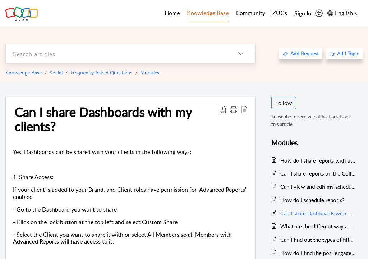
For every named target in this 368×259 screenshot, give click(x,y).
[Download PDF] (222, 109)
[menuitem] (303, 13)
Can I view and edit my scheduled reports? (317, 186)
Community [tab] (250, 13)
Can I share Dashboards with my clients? (103, 119)
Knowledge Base (23, 72)
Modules (149, 72)
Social (56, 72)
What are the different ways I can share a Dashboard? (317, 226)
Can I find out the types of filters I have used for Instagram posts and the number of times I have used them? (317, 239)
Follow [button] (283, 103)
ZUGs (279, 13)
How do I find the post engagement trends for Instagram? (317, 252)
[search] (116, 53)
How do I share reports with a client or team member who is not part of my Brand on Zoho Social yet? (317, 160)
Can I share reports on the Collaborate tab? (317, 173)
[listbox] (240, 53)
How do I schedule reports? (312, 200)
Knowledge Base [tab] (208, 13)
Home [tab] (172, 13)
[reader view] (244, 109)
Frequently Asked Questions (101, 72)
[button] (233, 109)
